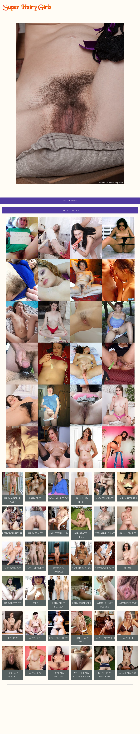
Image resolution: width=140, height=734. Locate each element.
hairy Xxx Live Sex (70, 210)
